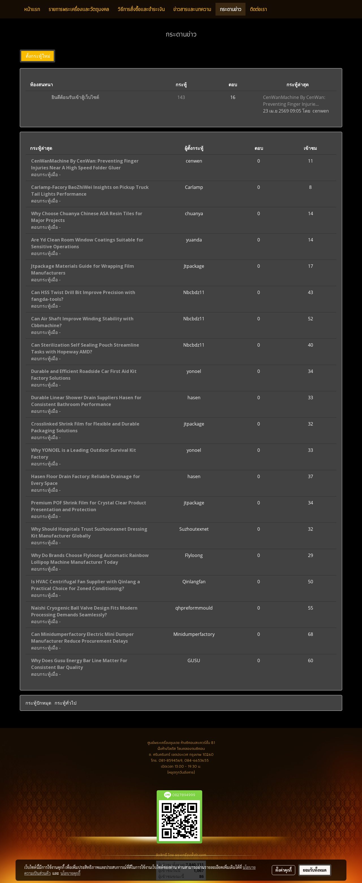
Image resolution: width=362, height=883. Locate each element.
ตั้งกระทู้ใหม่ (37, 56)
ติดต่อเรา (258, 9)
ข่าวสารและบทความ (192, 9)
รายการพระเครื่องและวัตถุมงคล (79, 9)
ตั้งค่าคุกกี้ (283, 870)
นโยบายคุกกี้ (70, 873)
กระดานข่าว (230, 9)
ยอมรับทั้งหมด (315, 870)
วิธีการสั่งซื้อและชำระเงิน (141, 9)
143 (181, 97)
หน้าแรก (32, 9)
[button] (276, 9)
